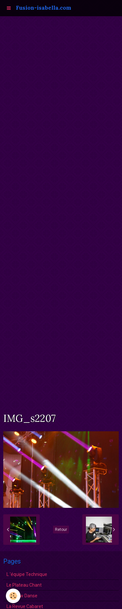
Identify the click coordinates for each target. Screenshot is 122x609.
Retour (61, 529)
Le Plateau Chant (24, 585)
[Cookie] (13, 596)
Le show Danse (22, 595)
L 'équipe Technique (27, 574)
